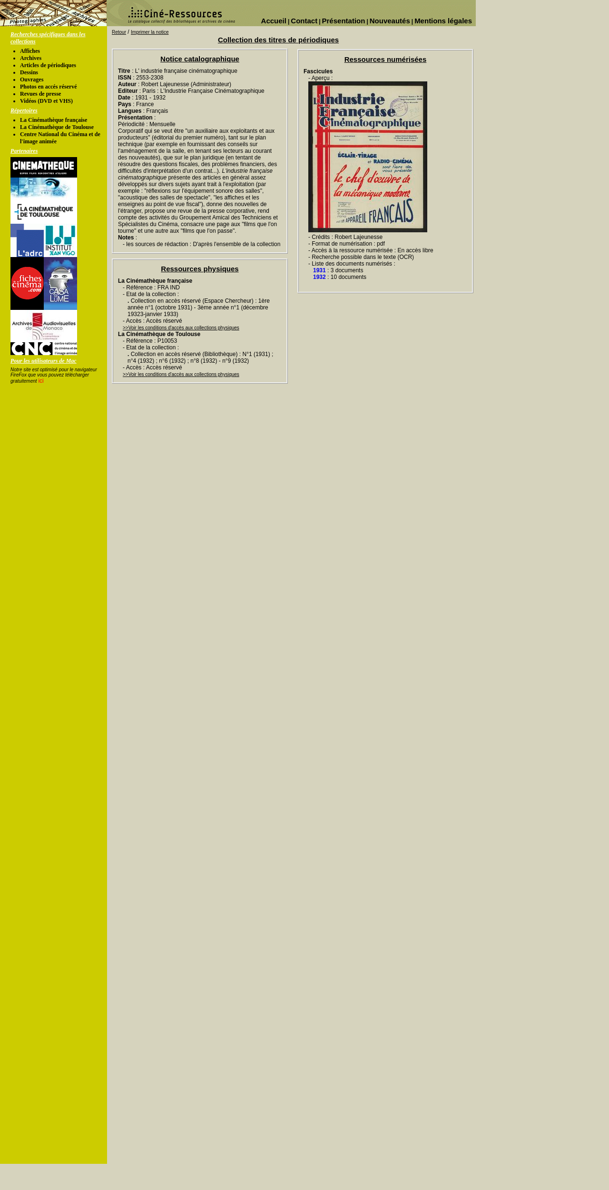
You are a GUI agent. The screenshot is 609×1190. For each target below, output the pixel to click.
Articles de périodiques (48, 65)
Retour (119, 32)
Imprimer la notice (149, 32)
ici (40, 380)
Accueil (273, 21)
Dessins (29, 72)
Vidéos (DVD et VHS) (46, 101)
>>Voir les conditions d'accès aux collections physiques (181, 327)
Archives (30, 58)
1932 (319, 277)
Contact (304, 21)
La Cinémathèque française (53, 120)
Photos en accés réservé (48, 86)
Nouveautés (390, 21)
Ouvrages (31, 79)
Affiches (30, 51)
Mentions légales (443, 21)
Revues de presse (40, 93)
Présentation (343, 21)
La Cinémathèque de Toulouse (57, 127)
